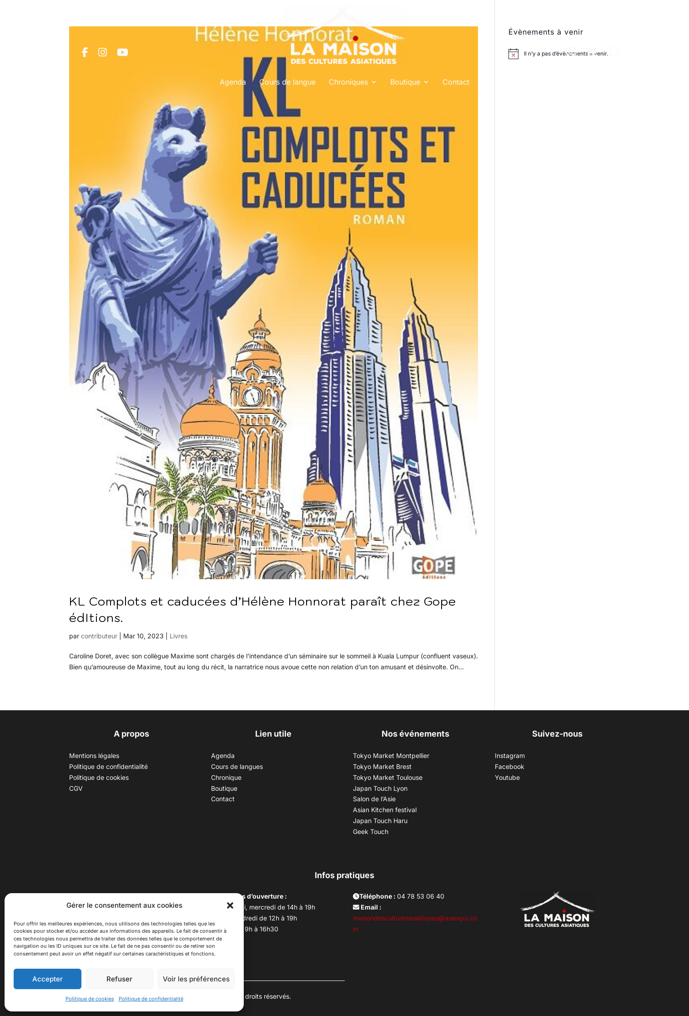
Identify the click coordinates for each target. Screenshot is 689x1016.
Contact (456, 81)
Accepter (47, 979)
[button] (230, 905)
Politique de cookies (89, 999)
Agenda (233, 81)
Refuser (119, 979)
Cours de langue (287, 81)
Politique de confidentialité (151, 999)
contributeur (99, 636)
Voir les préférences (196, 979)
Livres (178, 636)
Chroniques (348, 81)
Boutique (405, 81)
